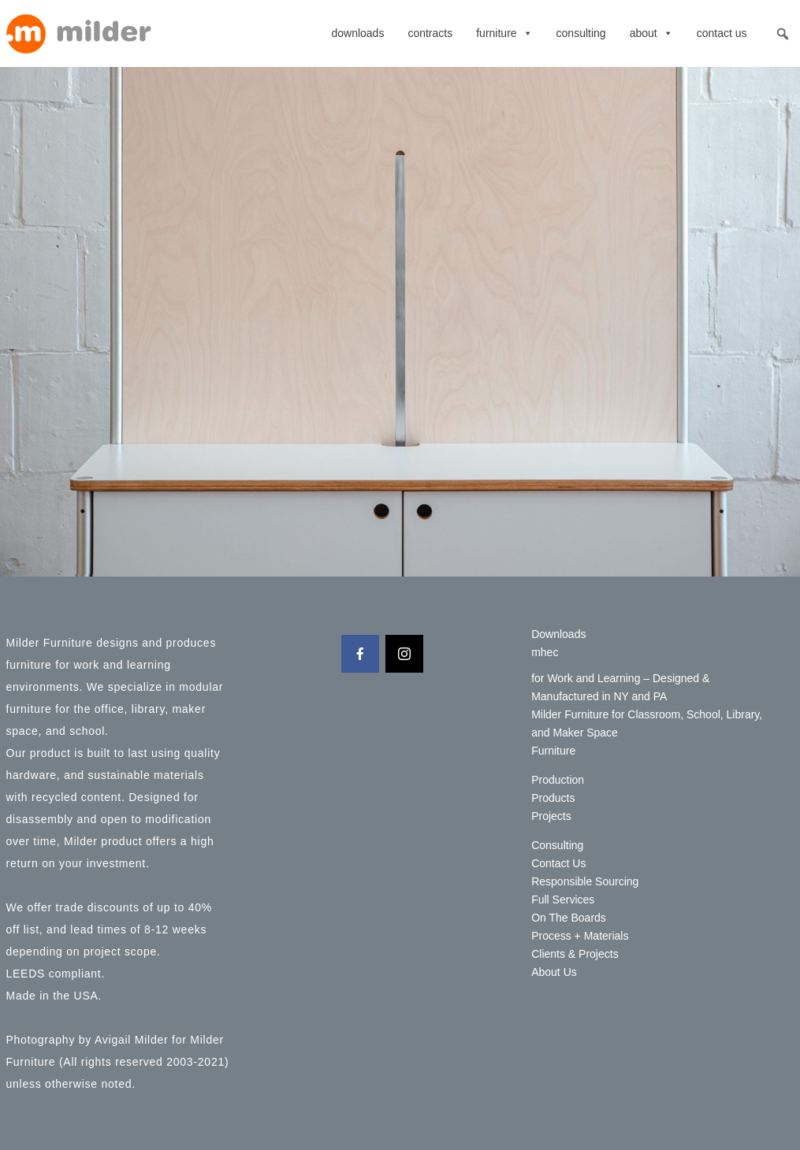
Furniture (504, 33)
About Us (554, 972)
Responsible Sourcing (584, 881)
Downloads (357, 33)
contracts (429, 33)
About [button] (651, 33)
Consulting (581, 33)
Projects (551, 816)
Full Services (562, 899)
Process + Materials (579, 935)
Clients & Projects (574, 954)
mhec (544, 652)
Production (557, 779)
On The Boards (568, 917)
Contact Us (722, 33)
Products (553, 798)
